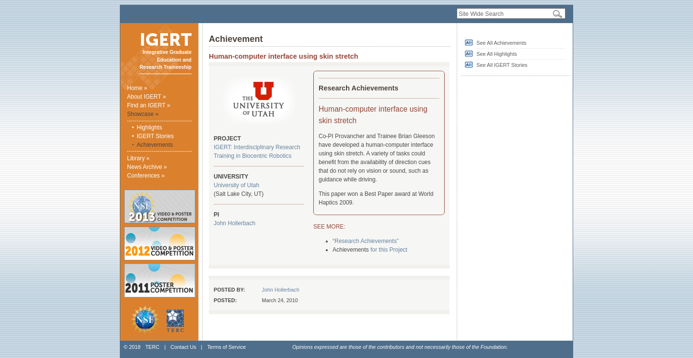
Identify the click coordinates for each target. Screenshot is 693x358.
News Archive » (147, 167)
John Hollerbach (235, 223)
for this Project (389, 249)
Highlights (149, 127)
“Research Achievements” (365, 241)
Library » (138, 158)
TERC (152, 347)
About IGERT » (146, 96)
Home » (137, 88)
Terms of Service (226, 347)
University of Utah (236, 185)
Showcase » (142, 114)
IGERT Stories (155, 136)
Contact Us (183, 347)
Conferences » (146, 175)
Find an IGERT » (148, 105)
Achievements (155, 144)
